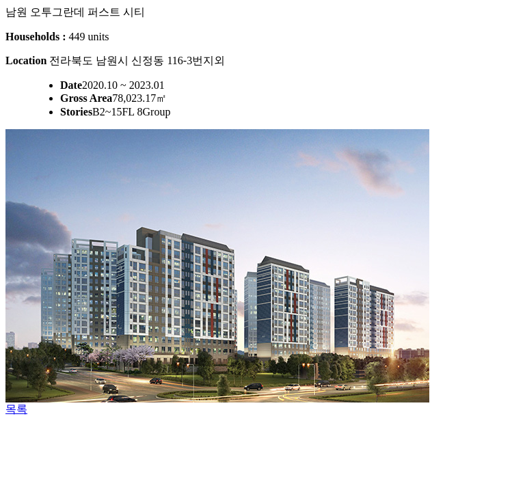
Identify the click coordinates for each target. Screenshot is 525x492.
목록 (16, 409)
